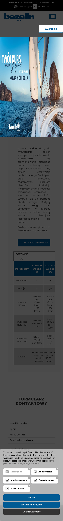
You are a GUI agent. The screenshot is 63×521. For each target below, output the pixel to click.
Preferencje (17, 488)
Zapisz (31, 497)
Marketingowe (18, 480)
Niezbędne (16, 471)
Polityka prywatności (28, 463)
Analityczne (45, 471)
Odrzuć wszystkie (32, 511)
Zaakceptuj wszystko (31, 504)
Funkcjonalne (46, 480)
